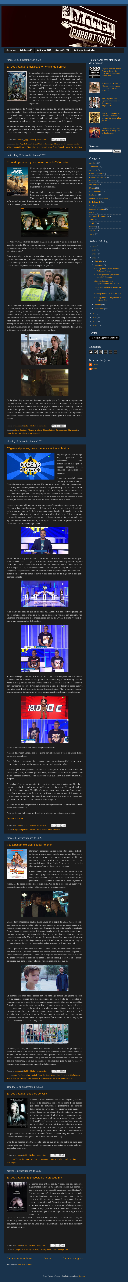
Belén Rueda (18, 1159)
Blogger (81, 1276)
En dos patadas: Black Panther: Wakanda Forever (36, 66)
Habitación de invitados (84, 50)
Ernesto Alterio (21, 433)
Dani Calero (47, 829)
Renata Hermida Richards (49, 1078)
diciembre (99, 261)
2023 (94, 254)
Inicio (47, 1258)
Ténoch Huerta (64, 147)
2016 (94, 317)
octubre (98, 305)
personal (56, 829)
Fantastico (93, 195)
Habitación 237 (62, 50)
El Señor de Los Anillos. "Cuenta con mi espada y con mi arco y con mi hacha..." (111, 87)
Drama (92, 188)
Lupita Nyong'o (19, 147)
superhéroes (52, 147)
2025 (94, 250)
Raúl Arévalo (33, 1078)
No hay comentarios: (39, 139)
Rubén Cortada (34, 433)
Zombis (92, 230)
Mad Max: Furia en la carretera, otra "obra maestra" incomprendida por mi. (111, 117)
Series (91, 212)
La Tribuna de (95, 202)
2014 (94, 325)
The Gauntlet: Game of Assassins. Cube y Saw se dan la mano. (111, 130)
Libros (92, 205)
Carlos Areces (61, 430)
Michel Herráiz (13, 1078)
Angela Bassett (26, 144)
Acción (16, 144)
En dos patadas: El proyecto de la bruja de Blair (35, 1177)
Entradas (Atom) (25, 1264)
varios (91, 234)
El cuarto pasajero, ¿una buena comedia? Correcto (37, 162)
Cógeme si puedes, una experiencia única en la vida (38, 448)
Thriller (66, 1159)
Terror (67, 1249)
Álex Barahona (19, 1075)
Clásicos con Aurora (97, 177)
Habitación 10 (26, 50)
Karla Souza (75, 1075)
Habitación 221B (44, 50)
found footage (58, 1249)
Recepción (11, 50)
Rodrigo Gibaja (67, 1078)
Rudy (94, 369)
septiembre (99, 309)
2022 (94, 258)
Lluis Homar (43, 1159)
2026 (94, 246)
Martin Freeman (33, 147)
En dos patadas (67, 144)
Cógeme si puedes (15, 818)
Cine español (73, 430)
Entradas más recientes (19, 1258)
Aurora (95, 364)
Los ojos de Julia (55, 1159)
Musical (23, 1078)
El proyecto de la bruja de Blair (25, 1249)
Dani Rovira (51, 1075)
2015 (94, 321)
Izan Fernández (63, 1075)
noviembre (99, 265)
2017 (94, 313)
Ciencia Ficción (95, 174)
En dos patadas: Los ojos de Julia (27, 1093)
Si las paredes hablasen (98, 216)
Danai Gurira (38, 144)
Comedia (10, 433)
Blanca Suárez (49, 430)
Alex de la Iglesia (35, 430)
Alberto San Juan (20, 430)
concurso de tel (35, 829)
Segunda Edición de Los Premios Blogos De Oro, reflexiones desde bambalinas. (111, 72)
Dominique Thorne (52, 144)
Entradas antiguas (73, 1258)
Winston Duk (76, 147)
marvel (44, 147)
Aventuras (93, 170)
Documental (94, 184)
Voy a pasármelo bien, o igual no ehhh (29, 844)
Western (92, 227)
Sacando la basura (96, 209)
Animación (93, 166)
